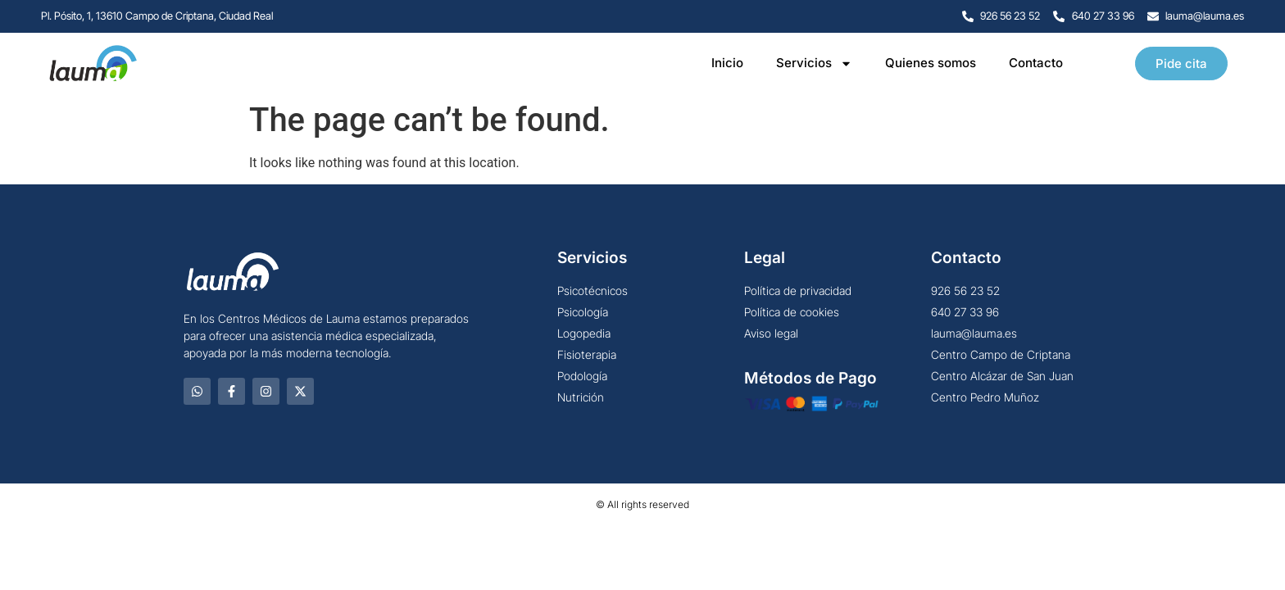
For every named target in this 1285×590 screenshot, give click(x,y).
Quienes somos (930, 62)
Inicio (727, 62)
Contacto (1036, 62)
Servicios (814, 63)
